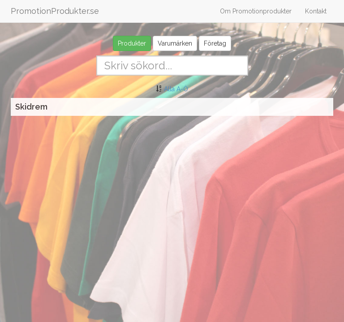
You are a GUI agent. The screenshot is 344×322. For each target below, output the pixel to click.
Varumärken (175, 43)
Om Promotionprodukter (256, 11)
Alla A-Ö (176, 89)
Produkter (132, 43)
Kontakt (316, 11)
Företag (215, 43)
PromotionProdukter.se (55, 11)
